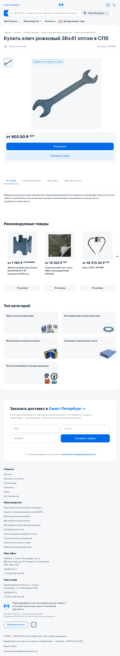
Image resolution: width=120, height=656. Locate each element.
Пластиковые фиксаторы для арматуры (27, 366)
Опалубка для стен (14, 529)
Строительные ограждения (18, 538)
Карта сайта (10, 646)
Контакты (50, 21)
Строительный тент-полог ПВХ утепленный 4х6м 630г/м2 (59, 271)
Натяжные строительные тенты (80, 341)
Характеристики (32, 181)
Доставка (53, 181)
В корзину (60, 146)
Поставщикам (11, 496)
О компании (10, 483)
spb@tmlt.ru (10, 569)
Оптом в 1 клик (60, 156)
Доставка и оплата (14, 479)
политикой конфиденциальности (78, 454)
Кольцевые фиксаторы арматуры (82, 316)
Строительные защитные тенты (20, 534)
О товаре (11, 181)
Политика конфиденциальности (21, 651)
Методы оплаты (73, 181)
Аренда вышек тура (71, 21)
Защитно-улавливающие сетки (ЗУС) (23, 512)
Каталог (8, 474)
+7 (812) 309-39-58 (14, 573)
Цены (7, 492)
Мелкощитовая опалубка (17, 516)
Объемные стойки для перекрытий (22, 525)
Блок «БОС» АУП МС (93, 268)
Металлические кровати (17, 521)
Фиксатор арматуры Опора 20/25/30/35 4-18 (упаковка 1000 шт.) (22, 271)
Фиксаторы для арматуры (20, 316)
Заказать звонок (16, 625)
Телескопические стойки (17, 543)
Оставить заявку (85, 438)
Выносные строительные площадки (23, 508)
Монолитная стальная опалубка (23, 341)
